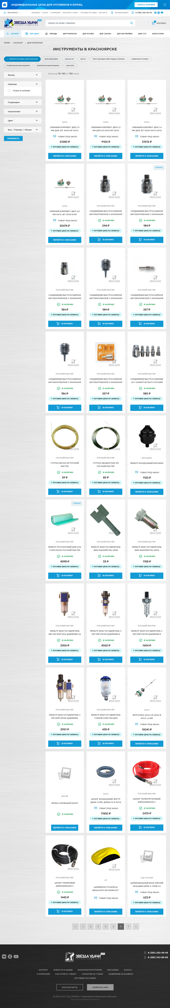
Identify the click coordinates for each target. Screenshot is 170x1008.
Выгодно (34, 34)
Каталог (15, 34)
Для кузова (88, 34)
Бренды (53, 34)
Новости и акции (63, 970)
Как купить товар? (70, 12)
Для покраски (70, 34)
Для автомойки (124, 34)
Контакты (103, 12)
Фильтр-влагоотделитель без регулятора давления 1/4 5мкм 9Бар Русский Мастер (65, 634)
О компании (55, 12)
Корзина (160, 23)
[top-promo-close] (165, 4)
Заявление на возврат (121, 974)
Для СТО (142, 34)
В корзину (108, 240)
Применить (13, 138)
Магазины (36, 12)
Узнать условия (146, 5)
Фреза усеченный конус (64, 803)
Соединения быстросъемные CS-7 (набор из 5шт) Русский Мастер (146, 382)
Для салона (105, 34)
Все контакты (70, 987)
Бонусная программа (90, 970)
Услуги (45, 12)
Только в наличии (21, 91)
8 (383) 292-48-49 (143, 12)
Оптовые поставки (88, 12)
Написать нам (100, 987)
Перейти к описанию (64, 156)
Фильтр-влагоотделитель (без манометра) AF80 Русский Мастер (106, 550)
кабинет (122, 12)
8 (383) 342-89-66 (158, 957)
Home (7, 43)
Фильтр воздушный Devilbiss (146, 463)
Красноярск (13, 12)
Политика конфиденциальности (85, 999)
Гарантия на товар (92, 974)
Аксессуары (158, 34)
